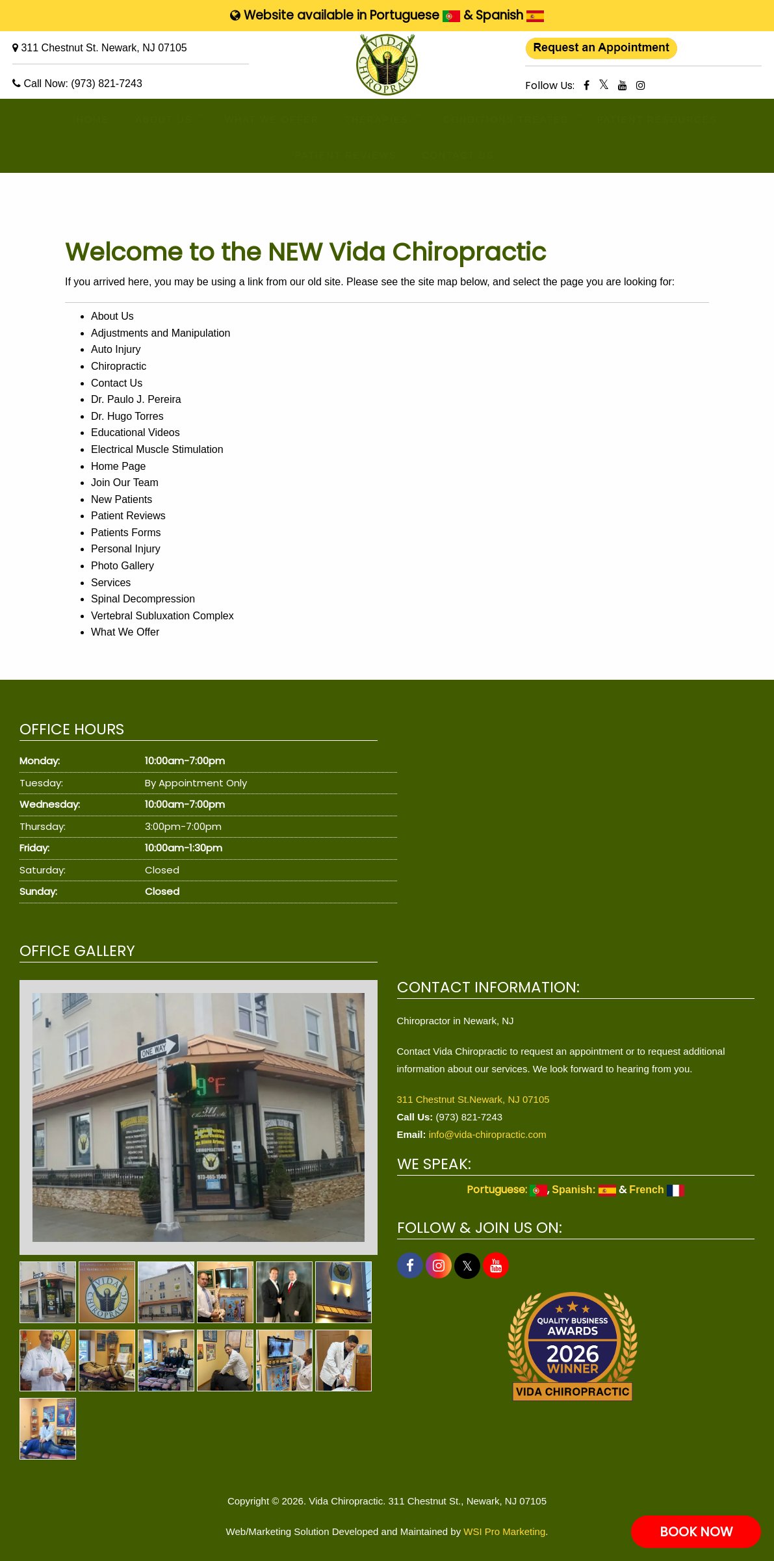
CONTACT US (450, 155)
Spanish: (584, 1189)
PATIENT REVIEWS (334, 155)
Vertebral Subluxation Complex (162, 615)
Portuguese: (507, 1189)
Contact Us (116, 383)
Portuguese (415, 15)
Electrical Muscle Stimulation (157, 449)
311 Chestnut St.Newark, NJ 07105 (473, 1099)
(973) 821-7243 (106, 83)
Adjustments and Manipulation (160, 333)
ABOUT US (156, 119)
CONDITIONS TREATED (491, 119)
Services (111, 582)
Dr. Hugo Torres (127, 416)
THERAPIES (368, 119)
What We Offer (125, 632)
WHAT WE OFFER (260, 119)
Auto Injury (115, 349)
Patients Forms (126, 532)
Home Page (118, 466)
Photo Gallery (122, 565)
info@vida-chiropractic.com (488, 1134)
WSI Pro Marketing (504, 1531)
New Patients (121, 499)
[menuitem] (87, 120)
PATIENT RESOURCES (643, 119)
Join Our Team (125, 482)
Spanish (510, 15)
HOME (87, 119)
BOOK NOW (696, 1532)
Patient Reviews (128, 515)
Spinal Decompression (143, 598)
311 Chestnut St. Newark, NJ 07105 (104, 47)
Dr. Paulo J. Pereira (136, 399)
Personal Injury (126, 548)
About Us (112, 316)
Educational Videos (135, 432)
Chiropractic (118, 366)
